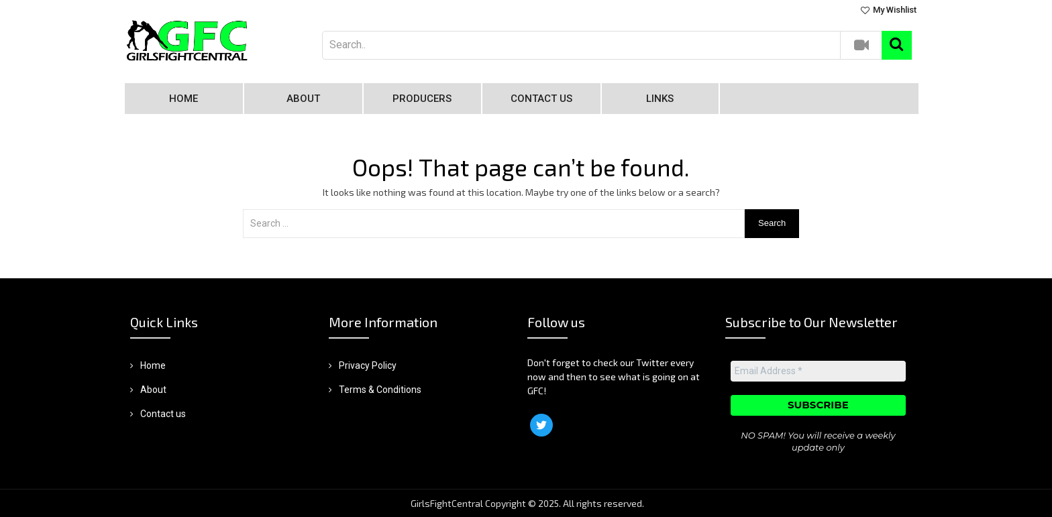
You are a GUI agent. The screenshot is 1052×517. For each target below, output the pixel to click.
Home (183, 99)
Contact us (541, 99)
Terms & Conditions (380, 389)
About (303, 99)
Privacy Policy (368, 365)
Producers (422, 99)
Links (660, 99)
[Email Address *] (818, 371)
